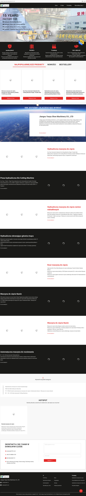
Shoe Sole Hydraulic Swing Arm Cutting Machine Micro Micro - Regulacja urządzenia (64, 214)
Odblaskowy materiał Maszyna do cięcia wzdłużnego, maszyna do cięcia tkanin (63, 330)
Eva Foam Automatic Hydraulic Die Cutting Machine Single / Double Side (32, 91)
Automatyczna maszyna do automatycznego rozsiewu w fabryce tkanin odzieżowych (18, 356)
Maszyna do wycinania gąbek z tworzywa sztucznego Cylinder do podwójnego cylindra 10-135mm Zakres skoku (19, 240)
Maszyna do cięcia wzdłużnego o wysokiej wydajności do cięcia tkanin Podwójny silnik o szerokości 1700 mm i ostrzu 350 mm (65, 328)
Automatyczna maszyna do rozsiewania (17, 352)
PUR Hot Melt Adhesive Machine (13, 388)
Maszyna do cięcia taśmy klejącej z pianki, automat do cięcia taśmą (61, 326)
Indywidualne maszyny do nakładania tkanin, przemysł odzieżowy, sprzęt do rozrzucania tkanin (18, 359)
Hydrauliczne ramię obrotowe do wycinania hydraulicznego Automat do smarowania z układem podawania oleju (75, 92)
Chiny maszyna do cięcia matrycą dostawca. (24, 494)
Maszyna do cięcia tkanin (11, 294)
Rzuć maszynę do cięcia (57, 265)
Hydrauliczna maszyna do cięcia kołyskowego (16, 386)
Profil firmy (45, 477)
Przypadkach (56, 480)
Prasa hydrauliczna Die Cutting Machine (17, 178)
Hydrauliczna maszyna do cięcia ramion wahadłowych (64, 208)
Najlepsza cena (10, 98)
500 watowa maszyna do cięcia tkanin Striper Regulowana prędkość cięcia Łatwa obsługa (19, 297)
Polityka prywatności (58, 485)
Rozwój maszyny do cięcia (7, 424)
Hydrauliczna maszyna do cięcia (60, 149)
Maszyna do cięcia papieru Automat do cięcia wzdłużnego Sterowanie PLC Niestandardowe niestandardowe (66, 275)
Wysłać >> (50, 460)
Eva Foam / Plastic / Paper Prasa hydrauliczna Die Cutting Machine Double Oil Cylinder (18, 181)
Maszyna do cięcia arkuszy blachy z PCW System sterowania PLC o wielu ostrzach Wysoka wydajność (66, 272)
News (55, 477)
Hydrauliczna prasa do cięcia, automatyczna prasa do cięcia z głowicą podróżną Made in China (52, 92)
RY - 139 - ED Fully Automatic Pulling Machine (9, 355)
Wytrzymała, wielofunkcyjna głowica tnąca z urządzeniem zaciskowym (62, 155)
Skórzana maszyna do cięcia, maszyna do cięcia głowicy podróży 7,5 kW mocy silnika (10, 92)
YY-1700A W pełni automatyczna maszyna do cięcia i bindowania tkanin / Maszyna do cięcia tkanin (18, 301)
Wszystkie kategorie (75, 485)
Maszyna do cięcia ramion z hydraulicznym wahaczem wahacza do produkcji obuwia (65, 212)
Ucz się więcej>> (42, 132)
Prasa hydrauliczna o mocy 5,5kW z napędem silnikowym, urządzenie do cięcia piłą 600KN (19, 182)
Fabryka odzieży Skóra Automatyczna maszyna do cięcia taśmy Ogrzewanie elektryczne (18, 298)
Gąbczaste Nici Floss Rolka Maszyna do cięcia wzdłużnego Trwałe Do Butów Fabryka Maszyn (65, 269)
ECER (69, 494)
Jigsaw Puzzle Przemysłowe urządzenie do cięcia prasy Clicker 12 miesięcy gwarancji (18, 245)
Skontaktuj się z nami (47, 485)
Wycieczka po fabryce (47, 480)
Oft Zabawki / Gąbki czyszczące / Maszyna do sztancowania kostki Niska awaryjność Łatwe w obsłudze (65, 216)
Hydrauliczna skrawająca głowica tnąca (17, 236)
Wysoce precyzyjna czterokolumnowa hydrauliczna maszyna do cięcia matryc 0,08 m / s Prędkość (18, 185)
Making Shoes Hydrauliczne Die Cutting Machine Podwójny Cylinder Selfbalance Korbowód (66, 153)
